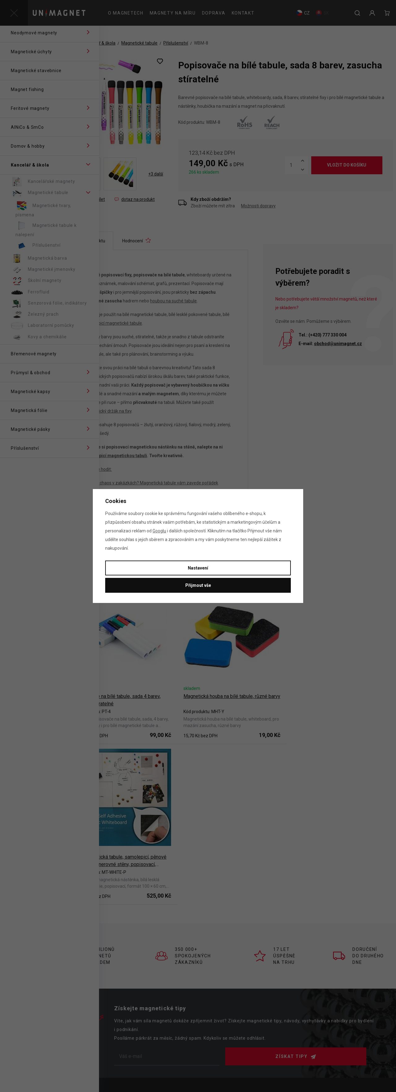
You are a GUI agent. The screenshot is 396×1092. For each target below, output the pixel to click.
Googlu (159, 530)
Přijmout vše (198, 585)
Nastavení (198, 568)
